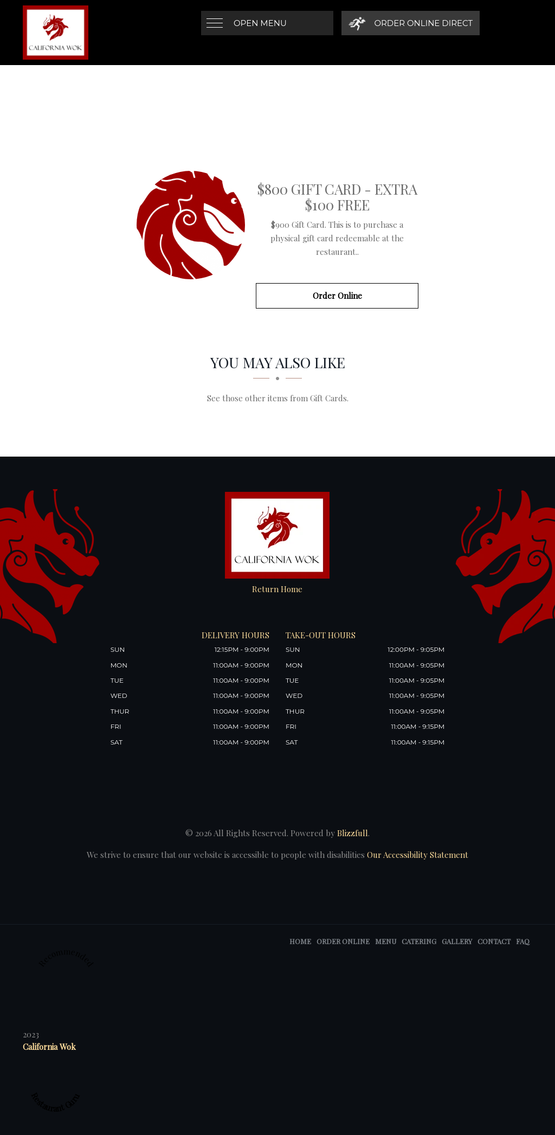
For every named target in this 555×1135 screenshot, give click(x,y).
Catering (419, 941)
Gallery (457, 941)
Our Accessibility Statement (416, 854)
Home (300, 941)
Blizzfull (352, 833)
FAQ (523, 941)
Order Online (337, 295)
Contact (494, 941)
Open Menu (260, 23)
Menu (385, 941)
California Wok (49, 1046)
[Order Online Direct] (410, 23)
